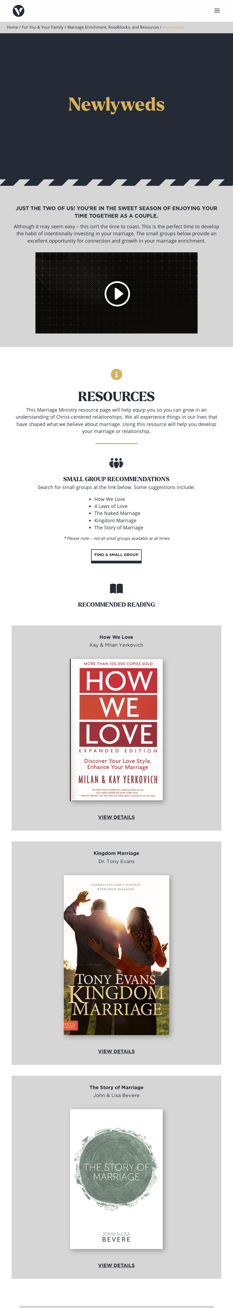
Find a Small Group (116, 555)
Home (12, 27)
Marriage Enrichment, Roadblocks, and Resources (113, 27)
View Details (116, 817)
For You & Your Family (43, 27)
